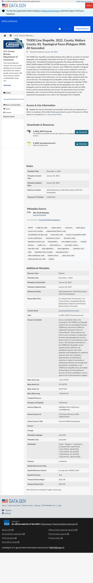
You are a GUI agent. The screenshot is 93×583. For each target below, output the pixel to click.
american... (69, 228)
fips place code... (70, 238)
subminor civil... (79, 248)
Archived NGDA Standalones (49, 220)
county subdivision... (35, 238)
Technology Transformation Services (58, 524)
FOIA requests (8, 538)
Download (81, 132)
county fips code (57, 235)
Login (59, 506)
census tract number (35, 231)
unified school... (53, 255)
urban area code (68, 255)
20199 (30, 228)
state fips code (33, 248)
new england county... (70, 241)
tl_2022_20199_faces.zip (42, 131)
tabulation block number (44, 252)
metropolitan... (53, 241)
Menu (89, 5)
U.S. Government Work (52, 114)
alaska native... (56, 228)
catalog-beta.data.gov (50, 10)
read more (7, 85)
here (59, 489)
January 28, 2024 (51, 52)
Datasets (68, 28)
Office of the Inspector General (61, 530)
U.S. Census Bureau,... (25, 35)
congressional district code (56, 231)
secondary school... (72, 245)
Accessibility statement (12, 534)
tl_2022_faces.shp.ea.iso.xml (44, 143)
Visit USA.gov (56, 547)
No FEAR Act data (9, 542)
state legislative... (48, 248)
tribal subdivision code (36, 255)
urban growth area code (37, 259)
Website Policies (27, 506)
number (83, 241)
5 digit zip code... (42, 228)
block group (80, 228)
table (30, 252)
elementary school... (53, 238)
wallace (51, 259)
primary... (31, 245)
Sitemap (37, 506)
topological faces (62, 252)
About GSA (6, 530)
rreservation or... (56, 245)
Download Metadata (39, 215)
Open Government (14, 506)
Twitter (6, 109)
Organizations (82, 28)
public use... (42, 245)
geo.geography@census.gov (14, 99)
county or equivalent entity (76, 235)
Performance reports (57, 534)
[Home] (14, 5)
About (4, 506)
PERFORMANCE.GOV (49, 506)
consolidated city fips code (37, 235)
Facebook (7, 112)
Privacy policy (54, 538)
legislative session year (36, 241)
